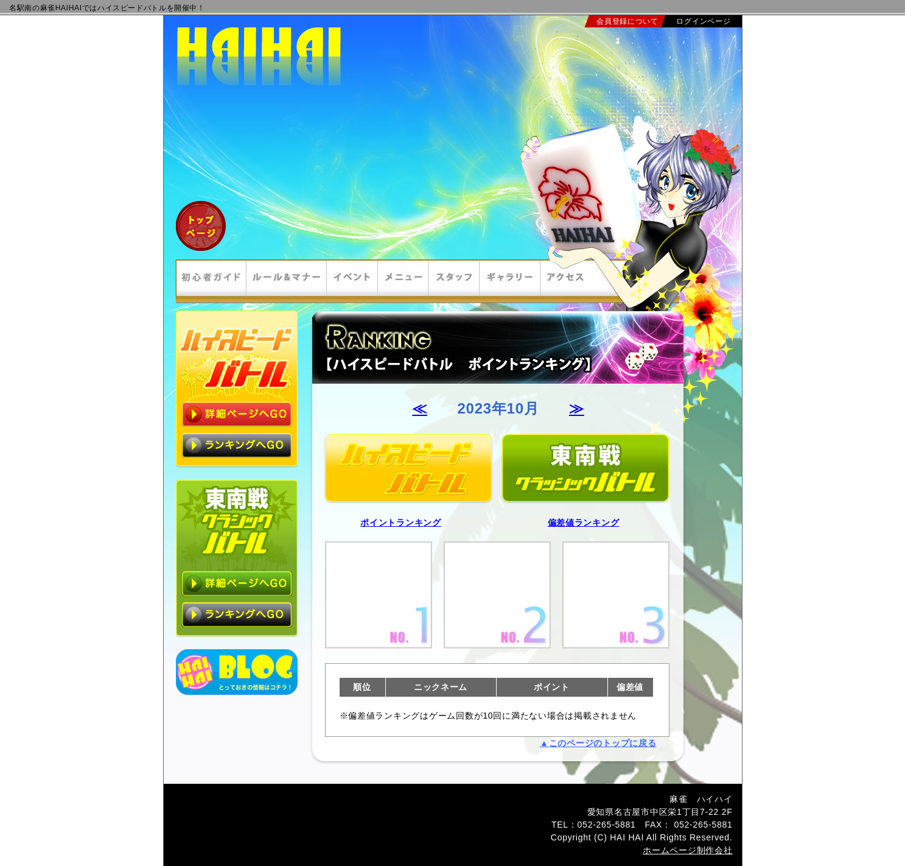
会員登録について (627, 21)
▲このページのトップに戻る (598, 743)
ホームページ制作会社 (687, 850)
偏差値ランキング (584, 522)
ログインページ (703, 21)
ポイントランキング (400, 522)
